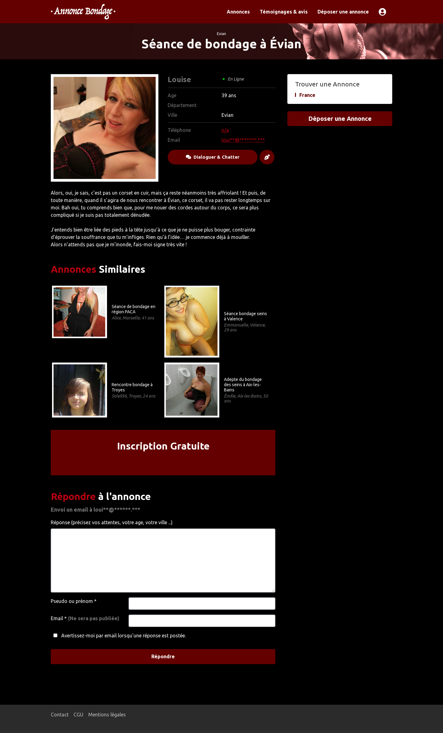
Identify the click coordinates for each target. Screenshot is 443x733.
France (307, 95)
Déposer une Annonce (340, 118)
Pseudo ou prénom (74, 601)
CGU (78, 714)
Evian (221, 33)
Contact (60, 714)
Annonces (238, 11)
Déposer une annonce (343, 11)
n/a (225, 130)
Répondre (163, 656)
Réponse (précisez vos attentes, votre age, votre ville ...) (112, 522)
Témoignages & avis (284, 11)
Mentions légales (107, 714)
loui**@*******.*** (243, 140)
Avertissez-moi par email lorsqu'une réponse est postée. (118, 635)
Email (85, 618)
